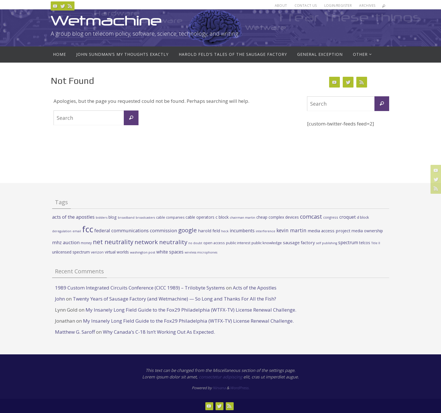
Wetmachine (106, 20)
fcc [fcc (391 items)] (87, 229)
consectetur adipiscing (220, 377)
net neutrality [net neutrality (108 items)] (113, 242)
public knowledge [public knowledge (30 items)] (267, 242)
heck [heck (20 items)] (225, 231)
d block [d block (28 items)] (363, 217)
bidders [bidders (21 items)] (101, 217)
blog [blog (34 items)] (112, 217)
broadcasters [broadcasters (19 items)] (145, 218)
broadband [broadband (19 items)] (126, 218)
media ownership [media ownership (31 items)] (367, 230)
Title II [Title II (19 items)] (375, 243)
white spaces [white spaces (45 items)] (170, 252)
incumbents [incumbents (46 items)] (242, 230)
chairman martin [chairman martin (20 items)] (242, 217)
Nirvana (219, 387)
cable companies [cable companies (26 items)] (170, 217)
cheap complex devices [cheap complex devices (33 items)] (277, 217)
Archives (367, 5)
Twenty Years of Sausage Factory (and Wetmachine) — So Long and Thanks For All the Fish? (174, 298)
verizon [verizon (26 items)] (97, 252)
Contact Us (306, 5)
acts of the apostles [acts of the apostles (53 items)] (73, 217)
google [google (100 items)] (187, 230)
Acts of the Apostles (254, 287)
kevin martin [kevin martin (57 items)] (291, 230)
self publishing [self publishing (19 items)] (326, 243)
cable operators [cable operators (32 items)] (200, 217)
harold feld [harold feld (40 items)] (209, 230)
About (281, 5)
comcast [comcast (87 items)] (311, 216)
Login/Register (338, 5)
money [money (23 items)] (86, 242)
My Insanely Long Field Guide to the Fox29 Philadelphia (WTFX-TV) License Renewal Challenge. (191, 309)
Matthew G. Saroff (75, 332)
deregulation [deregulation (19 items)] (61, 231)
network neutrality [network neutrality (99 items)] (161, 242)
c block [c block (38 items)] (222, 217)
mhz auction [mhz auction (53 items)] (66, 242)
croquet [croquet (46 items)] (347, 217)
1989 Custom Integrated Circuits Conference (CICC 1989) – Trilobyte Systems (140, 287)
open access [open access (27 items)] (214, 242)
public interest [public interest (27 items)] (238, 242)
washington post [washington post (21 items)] (142, 252)
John (60, 298)
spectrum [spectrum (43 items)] (348, 242)
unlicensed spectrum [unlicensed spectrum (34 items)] (71, 252)
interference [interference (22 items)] (265, 231)
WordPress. (239, 387)
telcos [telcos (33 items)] (364, 242)
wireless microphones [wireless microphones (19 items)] (201, 252)
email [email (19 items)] (77, 231)
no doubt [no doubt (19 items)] (195, 243)
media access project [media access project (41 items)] (329, 230)
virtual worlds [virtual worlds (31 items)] (117, 252)
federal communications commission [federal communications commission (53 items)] (135, 230)
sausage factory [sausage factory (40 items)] (299, 242)
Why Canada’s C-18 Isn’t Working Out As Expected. (159, 332)
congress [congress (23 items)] (330, 217)
